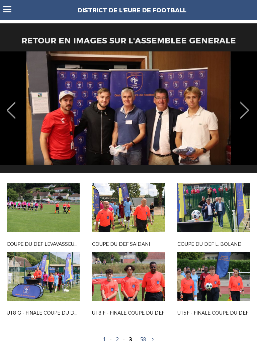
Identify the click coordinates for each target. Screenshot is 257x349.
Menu (10, 9)
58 (143, 339)
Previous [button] (11, 105)
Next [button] (245, 105)
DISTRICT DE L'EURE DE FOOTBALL (132, 10)
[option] (128, 114)
